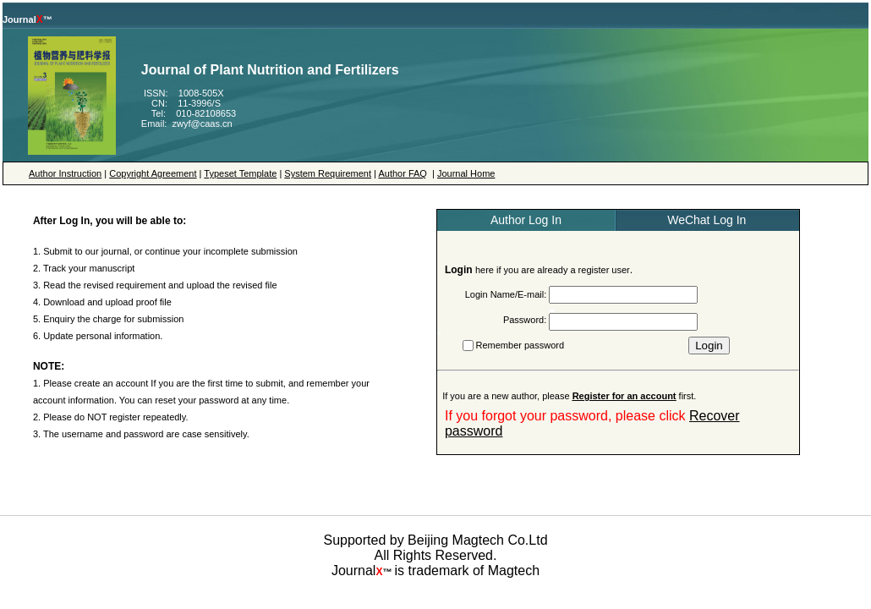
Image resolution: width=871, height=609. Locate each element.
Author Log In (525, 220)
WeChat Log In (706, 220)
